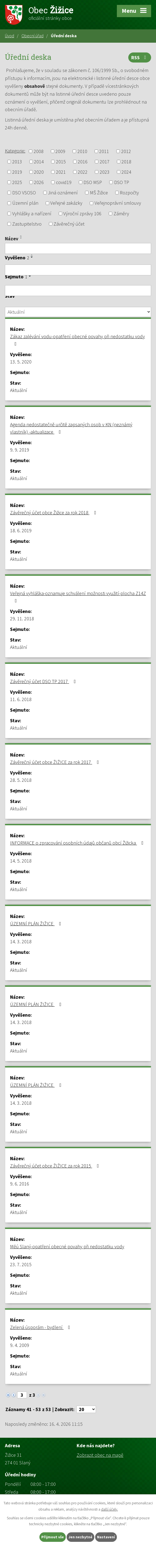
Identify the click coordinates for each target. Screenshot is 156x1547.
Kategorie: (15, 151)
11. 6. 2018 (21, 699)
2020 (39, 172)
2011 (104, 151)
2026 (39, 182)
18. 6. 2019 (21, 530)
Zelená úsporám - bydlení (41, 1327)
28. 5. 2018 (21, 780)
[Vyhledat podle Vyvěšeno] (78, 269)
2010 (82, 151)
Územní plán (25, 203)
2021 (61, 172)
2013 (17, 161)
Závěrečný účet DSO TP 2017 (44, 681)
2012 (126, 151)
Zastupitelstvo (27, 224)
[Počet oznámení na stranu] (86, 1409)
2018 (126, 161)
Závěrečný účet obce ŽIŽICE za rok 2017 (55, 762)
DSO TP (121, 182)
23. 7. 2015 (21, 1264)
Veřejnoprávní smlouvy (118, 203)
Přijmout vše (52, 1536)
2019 (17, 172)
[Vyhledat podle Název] (78, 248)
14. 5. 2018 (21, 861)
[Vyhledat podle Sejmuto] (78, 290)
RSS (139, 57)
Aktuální (18, 390)
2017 (105, 161)
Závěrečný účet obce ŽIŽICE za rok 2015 (55, 1166)
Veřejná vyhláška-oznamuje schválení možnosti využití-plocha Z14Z (78, 596)
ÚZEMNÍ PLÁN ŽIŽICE (36, 923)
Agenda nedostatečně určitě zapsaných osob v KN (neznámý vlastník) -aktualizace (71, 428)
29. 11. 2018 (22, 618)
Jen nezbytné (80, 1536)
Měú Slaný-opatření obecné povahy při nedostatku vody (67, 1246)
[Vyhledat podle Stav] (78, 312)
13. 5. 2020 (21, 362)
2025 (17, 182)
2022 (83, 172)
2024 (126, 172)
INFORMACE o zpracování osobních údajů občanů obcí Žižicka (78, 843)
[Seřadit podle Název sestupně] (21, 238)
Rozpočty (129, 192)
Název (11, 238)
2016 (83, 161)
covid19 (63, 182)
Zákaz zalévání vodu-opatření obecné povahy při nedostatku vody (77, 339)
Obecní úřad (32, 35)
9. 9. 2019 (19, 450)
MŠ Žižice (99, 192)
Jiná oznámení (63, 192)
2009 (60, 151)
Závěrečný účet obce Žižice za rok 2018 (54, 512)
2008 (38, 151)
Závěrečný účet (69, 224)
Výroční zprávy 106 (82, 213)
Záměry (121, 213)
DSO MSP (92, 182)
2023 (105, 172)
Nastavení (106, 1536)
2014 (39, 161)
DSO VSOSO (24, 192)
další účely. (109, 1509)
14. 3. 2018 (21, 941)
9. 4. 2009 (19, 1345)
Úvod (9, 35)
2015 (61, 161)
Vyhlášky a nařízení (31, 213)
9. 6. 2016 (19, 1184)
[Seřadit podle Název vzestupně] (21, 236)
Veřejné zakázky (66, 203)
